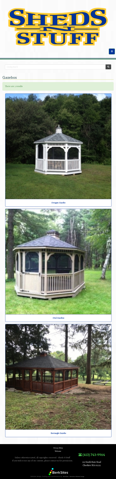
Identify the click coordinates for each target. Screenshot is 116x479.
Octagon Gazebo (58, 202)
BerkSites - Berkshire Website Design (73, 476)
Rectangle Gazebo (58, 433)
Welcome (58, 451)
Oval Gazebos (58, 318)
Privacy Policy (58, 448)
